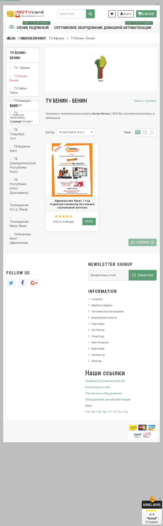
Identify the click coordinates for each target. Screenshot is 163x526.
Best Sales (97, 421)
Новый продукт (23, 279)
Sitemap (96, 434)
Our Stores (97, 403)
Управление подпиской (29, 26)
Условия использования (107, 384)
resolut (17, 309)
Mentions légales (101, 378)
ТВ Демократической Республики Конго (21, 167)
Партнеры (98, 396)
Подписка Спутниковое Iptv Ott (105, 453)
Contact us (98, 428)
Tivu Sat (17, 303)
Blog (11, 38)
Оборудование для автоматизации (108, 472)
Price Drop (97, 409)
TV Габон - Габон (19, 93)
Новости (18, 273)
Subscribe (142, 348)
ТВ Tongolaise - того (18, 136)
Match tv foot (33, 38)
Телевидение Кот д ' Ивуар (19, 209)
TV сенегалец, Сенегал (17, 120)
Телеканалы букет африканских (20, 241)
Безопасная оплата (104, 390)
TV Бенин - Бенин (19, 80)
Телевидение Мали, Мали (19, 226)
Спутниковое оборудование (103, 466)
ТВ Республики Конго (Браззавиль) (19, 188)
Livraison (97, 372)
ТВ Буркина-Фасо (20, 151)
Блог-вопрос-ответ (98, 460)
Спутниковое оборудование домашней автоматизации (103, 26)
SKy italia (18, 286)
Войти (124, 14)
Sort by (50, 132)
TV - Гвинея (21, 70)
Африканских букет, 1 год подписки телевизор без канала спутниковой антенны (72, 204)
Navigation (11, 27)
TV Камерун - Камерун (21, 105)
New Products (100, 415)
